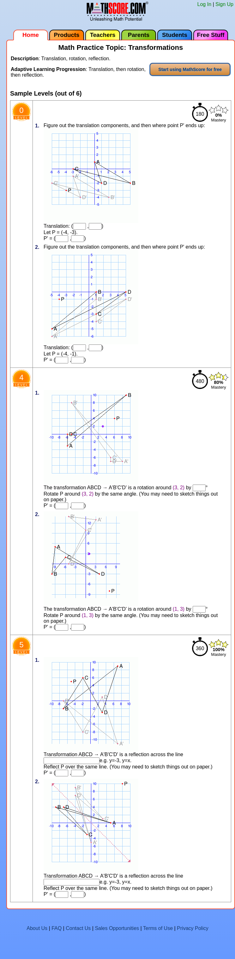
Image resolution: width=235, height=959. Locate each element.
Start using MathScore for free (190, 69)
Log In (204, 4)
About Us (37, 928)
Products (67, 35)
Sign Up (224, 4)
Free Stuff (210, 35)
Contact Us (78, 928)
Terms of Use (158, 928)
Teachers (103, 35)
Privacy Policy (192, 928)
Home (30, 35)
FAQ (56, 928)
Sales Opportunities (117, 928)
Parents (138, 35)
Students (174, 35)
